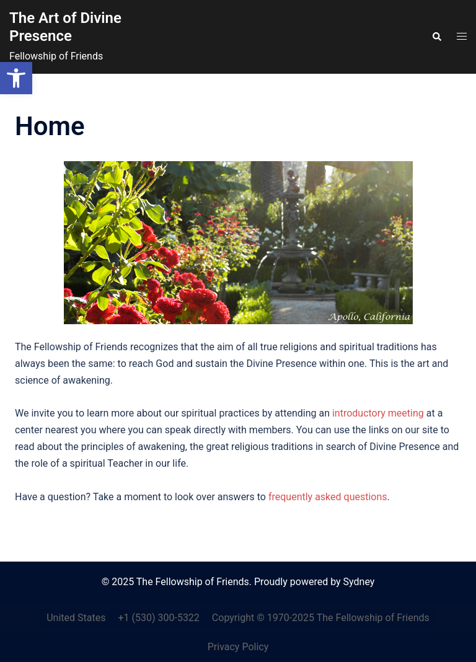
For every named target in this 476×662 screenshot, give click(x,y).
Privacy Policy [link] (238, 647)
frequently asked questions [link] (327, 497)
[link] (16, 78)
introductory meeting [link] (378, 413)
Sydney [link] (359, 582)
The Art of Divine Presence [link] (65, 27)
